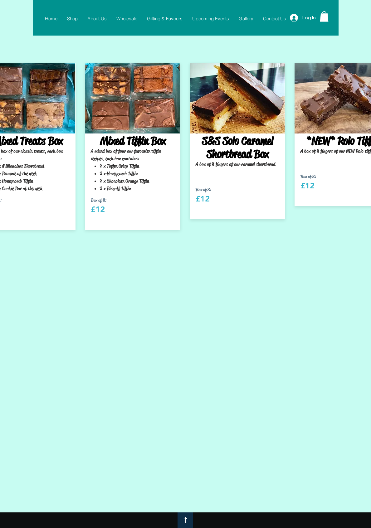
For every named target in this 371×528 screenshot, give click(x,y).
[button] (324, 16)
